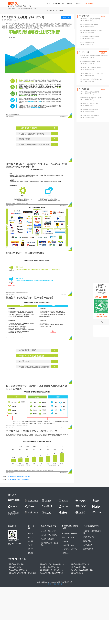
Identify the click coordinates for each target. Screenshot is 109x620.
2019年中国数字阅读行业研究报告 (18, 479)
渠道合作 (78, 3)
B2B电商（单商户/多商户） (49, 535)
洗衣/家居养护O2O (68, 545)
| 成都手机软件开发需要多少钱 (79, 564)
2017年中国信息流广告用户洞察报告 (89, 115)
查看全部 (103, 16)
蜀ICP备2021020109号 (55, 584)
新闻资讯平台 (87, 541)
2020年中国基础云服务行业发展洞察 (89, 36)
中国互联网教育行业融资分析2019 (89, 25)
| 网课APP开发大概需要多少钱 (17, 570)
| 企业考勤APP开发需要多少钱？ (49, 567)
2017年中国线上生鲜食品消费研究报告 (90, 19)
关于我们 (59, 10)
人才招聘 (30, 545)
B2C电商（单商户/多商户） (49, 531)
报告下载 (66, 17)
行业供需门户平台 (88, 537)
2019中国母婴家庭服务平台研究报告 (19, 476)
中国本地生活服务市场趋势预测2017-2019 (91, 79)
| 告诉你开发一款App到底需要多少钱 (81, 570)
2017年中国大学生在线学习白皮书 (89, 104)
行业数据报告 (89, 3)
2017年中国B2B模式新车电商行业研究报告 (91, 67)
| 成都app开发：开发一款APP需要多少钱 (51, 564)
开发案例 (69, 3)
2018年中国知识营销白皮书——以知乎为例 (91, 73)
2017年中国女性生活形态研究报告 (89, 109)
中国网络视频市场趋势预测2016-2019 (90, 61)
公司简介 (30, 549)
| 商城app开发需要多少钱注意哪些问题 (51, 573)
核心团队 (30, 533)
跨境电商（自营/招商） (48, 539)
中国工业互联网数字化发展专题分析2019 (91, 30)
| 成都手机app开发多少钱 (15, 564)
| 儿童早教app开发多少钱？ (78, 567)
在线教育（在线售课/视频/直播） (92, 532)
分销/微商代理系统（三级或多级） (49, 544)
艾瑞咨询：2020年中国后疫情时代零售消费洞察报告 (94, 55)
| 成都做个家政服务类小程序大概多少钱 (51, 570)
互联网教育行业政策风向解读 (87, 42)
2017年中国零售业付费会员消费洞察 (89, 92)
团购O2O (65, 541)
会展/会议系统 (87, 545)
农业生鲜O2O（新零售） (69, 533)
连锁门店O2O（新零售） (69, 549)
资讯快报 (50, 10)
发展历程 (30, 537)
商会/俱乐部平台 (88, 549)
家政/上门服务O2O (68, 537)
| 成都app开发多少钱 (14, 567)
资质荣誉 (30, 541)
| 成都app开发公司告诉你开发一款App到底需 (22, 573)
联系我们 (30, 553)
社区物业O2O (66, 553)
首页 (48, 3)
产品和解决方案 (58, 3)
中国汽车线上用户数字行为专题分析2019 (91, 98)
